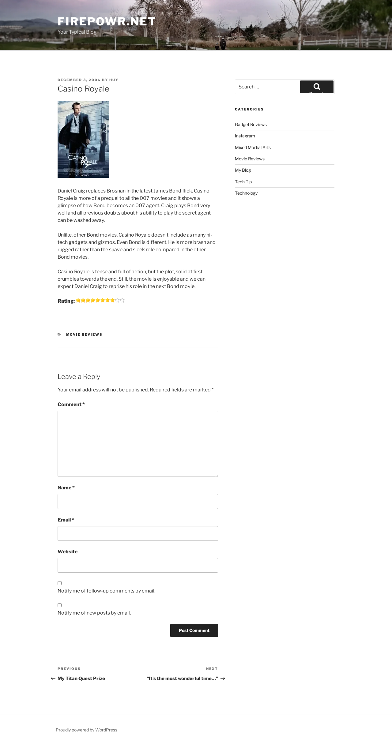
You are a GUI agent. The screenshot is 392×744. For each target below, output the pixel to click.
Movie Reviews (84, 334)
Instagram (245, 135)
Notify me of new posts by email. (94, 613)
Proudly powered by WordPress (86, 729)
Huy (114, 80)
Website (67, 552)
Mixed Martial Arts (253, 147)
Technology (246, 193)
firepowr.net (107, 21)
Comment (71, 404)
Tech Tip (243, 181)
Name (66, 488)
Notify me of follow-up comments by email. (106, 591)
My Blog (243, 170)
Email (66, 520)
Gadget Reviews (251, 124)
